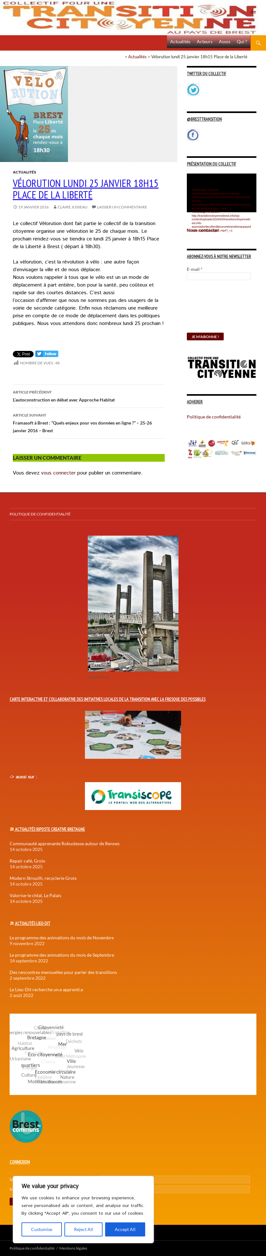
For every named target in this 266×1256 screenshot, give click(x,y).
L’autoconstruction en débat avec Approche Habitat (89, 395)
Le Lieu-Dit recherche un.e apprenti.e (46, 989)
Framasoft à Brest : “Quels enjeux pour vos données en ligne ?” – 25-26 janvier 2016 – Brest (89, 422)
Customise (41, 1229)
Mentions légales (73, 1248)
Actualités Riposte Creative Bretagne (50, 829)
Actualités (180, 41)
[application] (221, 193)
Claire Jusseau (72, 207)
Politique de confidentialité (258, 8)
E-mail (195, 269)
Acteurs (204, 41)
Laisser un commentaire (122, 207)
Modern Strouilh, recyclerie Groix (43, 878)
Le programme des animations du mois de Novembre (62, 937)
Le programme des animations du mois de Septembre (62, 955)
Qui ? (242, 41)
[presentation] (213, 310)
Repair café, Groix (27, 860)
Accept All (125, 1229)
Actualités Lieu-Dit (32, 923)
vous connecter (58, 473)
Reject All (83, 1229)
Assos (224, 41)
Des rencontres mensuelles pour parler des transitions (63, 972)
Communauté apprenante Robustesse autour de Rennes (65, 843)
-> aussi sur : (23, 777)
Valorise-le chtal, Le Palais (35, 895)
